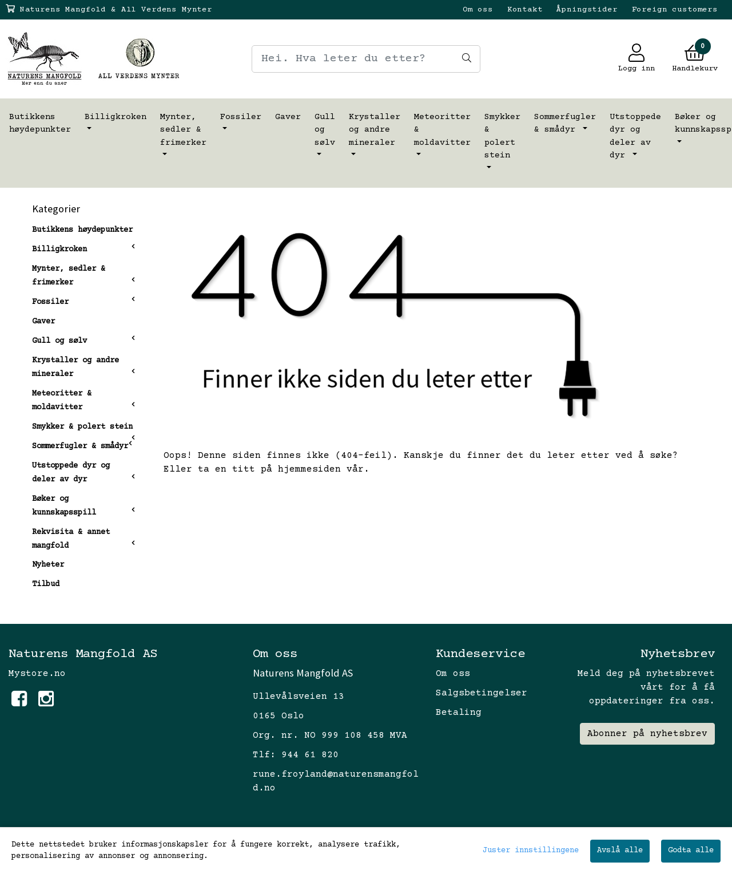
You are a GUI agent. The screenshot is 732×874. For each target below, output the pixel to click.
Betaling (459, 712)
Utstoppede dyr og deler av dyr (635, 136)
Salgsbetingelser (481, 693)
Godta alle (691, 850)
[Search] (366, 59)
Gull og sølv (325, 130)
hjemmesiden (309, 469)
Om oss (478, 9)
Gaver (288, 117)
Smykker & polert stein (502, 136)
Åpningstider (586, 9)
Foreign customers (675, 9)
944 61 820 (310, 755)
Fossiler (240, 117)
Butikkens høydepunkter (40, 123)
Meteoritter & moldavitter (442, 130)
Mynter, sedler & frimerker (183, 130)
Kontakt (525, 9)
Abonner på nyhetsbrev (647, 734)
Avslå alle (620, 850)
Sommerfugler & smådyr (565, 123)
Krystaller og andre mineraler (374, 130)
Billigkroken (115, 117)
